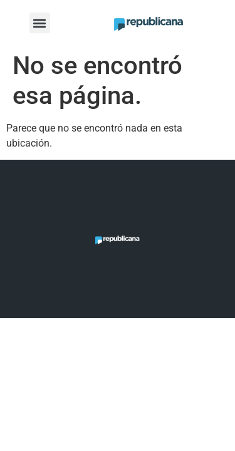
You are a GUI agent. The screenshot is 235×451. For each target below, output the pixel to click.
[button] (39, 23)
